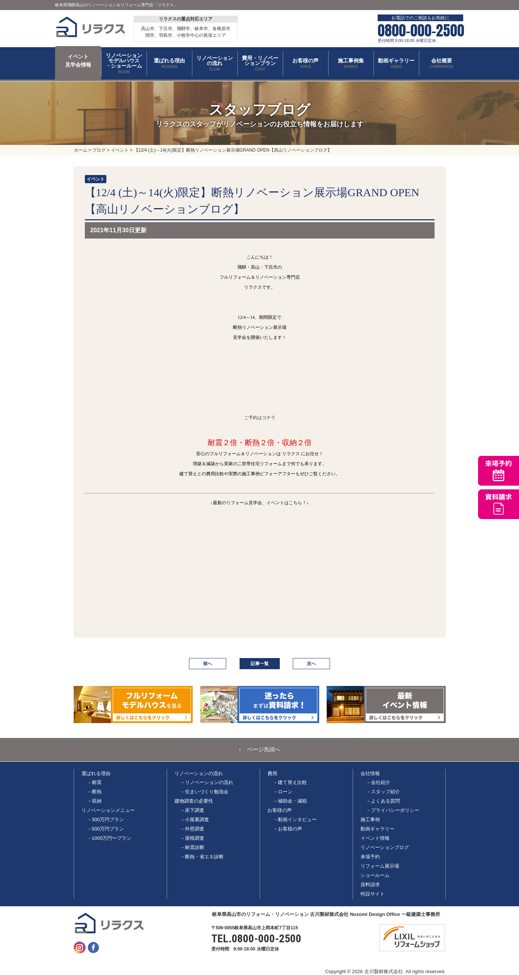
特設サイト (373, 894)
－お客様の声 (287, 829)
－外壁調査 (192, 829)
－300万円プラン (105, 819)
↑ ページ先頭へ (259, 749)
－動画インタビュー (295, 819)
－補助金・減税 (290, 801)
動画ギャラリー (377, 829)
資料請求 (370, 884)
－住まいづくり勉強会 (204, 791)
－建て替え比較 (290, 782)
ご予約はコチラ (259, 417)
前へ (207, 663)
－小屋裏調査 (194, 819)
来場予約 (370, 856)
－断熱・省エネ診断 (202, 856)
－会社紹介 (378, 782)
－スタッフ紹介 (383, 791)
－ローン (282, 791)
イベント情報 (375, 838)
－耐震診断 (192, 847)
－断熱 (94, 791)
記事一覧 (260, 663)
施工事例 (370, 819)
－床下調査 (192, 810)
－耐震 (94, 782)
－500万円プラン (105, 829)
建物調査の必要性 (193, 801)
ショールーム (375, 875)
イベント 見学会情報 (78, 61)
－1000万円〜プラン (109, 838)
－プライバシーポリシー (392, 810)
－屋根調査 (192, 838)
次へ (311, 663)
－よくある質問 (383, 801)
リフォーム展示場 (380, 866)
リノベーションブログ (385, 847)
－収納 (94, 801)
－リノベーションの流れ (206, 782)
